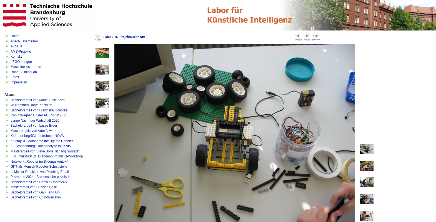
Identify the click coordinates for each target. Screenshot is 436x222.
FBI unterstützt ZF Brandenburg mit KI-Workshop (47, 156)
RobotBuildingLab (24, 72)
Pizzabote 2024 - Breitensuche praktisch (40, 177)
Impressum (19, 82)
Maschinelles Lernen (26, 67)
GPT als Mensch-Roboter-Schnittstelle (39, 167)
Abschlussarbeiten (24, 41)
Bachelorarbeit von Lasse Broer (34, 125)
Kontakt (16, 56)
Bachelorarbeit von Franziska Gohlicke (39, 110)
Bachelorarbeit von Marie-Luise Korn (38, 100)
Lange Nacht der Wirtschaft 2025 (35, 121)
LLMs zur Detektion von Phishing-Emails (40, 172)
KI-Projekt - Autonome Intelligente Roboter (42, 141)
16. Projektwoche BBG (130, 37)
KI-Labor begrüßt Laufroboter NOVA (37, 136)
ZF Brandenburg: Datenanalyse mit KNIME (42, 146)
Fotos (15, 77)
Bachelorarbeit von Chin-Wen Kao (36, 197)
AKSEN (16, 46)
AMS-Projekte (21, 51)
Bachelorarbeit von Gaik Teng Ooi (35, 192)
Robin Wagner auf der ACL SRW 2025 (39, 115)
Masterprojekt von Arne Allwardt (34, 131)
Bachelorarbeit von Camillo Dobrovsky (39, 182)
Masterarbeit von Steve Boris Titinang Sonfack (45, 151)
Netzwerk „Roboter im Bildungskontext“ (39, 162)
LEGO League (21, 62)
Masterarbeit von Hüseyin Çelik (34, 187)
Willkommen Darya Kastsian (31, 105)
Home (15, 36)
